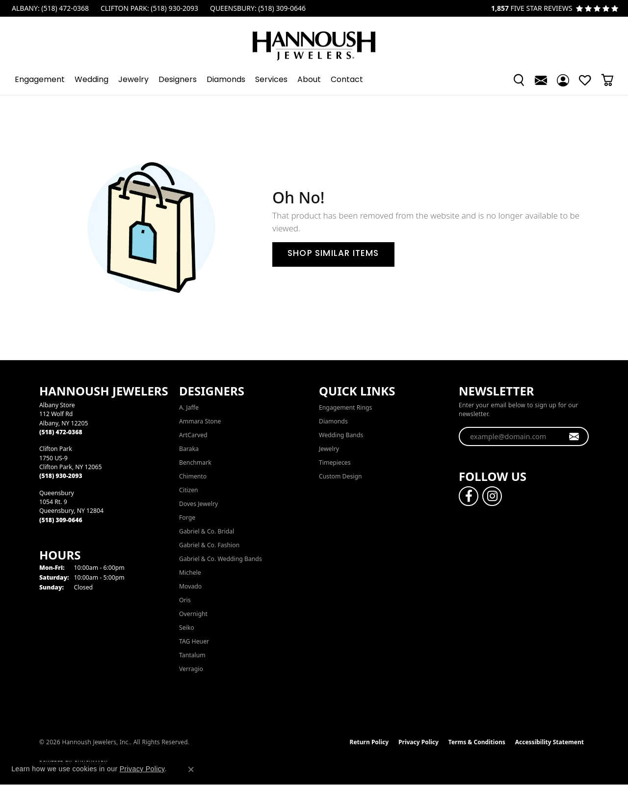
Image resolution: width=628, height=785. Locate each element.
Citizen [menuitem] (188, 490)
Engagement (40, 80)
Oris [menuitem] (185, 600)
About (309, 80)
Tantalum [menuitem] (192, 655)
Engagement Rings (345, 407)
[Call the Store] (60, 432)
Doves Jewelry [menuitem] (198, 504)
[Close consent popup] (191, 769)
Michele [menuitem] (190, 572)
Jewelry (133, 80)
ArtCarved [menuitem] (193, 435)
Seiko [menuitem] (186, 627)
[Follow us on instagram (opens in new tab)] (492, 496)
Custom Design (340, 476)
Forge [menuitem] (187, 517)
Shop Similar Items (333, 254)
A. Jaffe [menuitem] (189, 407)
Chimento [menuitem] (193, 476)
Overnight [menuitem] (193, 614)
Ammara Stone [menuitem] (200, 421)
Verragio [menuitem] (191, 669)
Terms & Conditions (476, 742)
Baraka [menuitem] (189, 449)
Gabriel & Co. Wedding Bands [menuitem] (220, 559)
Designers (177, 80)
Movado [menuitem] (190, 586)
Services (271, 80)
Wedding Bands (341, 435)
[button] (519, 80)
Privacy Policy (418, 742)
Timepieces (335, 462)
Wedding (91, 80)
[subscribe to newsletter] (574, 437)
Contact (347, 80)
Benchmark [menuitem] (195, 462)
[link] (49, 8)
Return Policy (369, 742)
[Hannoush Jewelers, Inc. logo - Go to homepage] (314, 41)
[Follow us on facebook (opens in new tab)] (468, 496)
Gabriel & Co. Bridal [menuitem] (206, 531)
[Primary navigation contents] (314, 80)
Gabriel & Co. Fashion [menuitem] (209, 545)
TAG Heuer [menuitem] (194, 641)
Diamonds (226, 80)
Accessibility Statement (549, 742)
